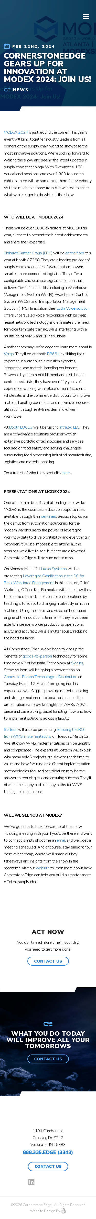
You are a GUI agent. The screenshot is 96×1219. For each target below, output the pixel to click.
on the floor (74, 253)
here (66, 473)
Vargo (9, 354)
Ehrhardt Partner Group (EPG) (28, 253)
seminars (48, 516)
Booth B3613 (21, 427)
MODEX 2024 (16, 132)
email (61, 840)
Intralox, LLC (70, 427)
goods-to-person (37, 656)
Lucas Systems (54, 569)
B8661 (53, 354)
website (43, 868)
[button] (48, 961)
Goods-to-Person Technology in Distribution (40, 677)
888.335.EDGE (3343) (48, 1152)
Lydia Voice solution (73, 308)
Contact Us (48, 1166)
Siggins (77, 663)
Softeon (10, 729)
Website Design (42, 1211)
